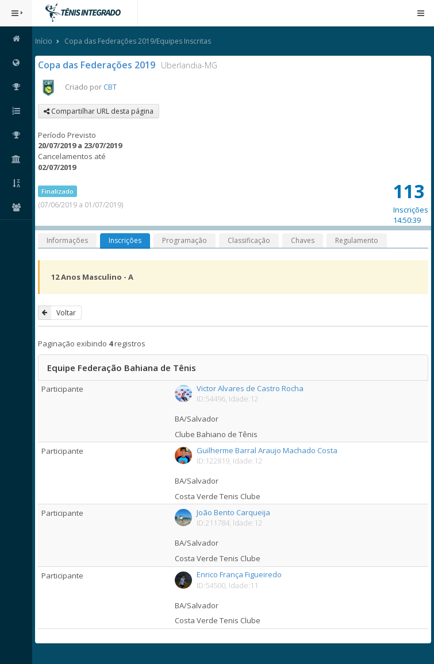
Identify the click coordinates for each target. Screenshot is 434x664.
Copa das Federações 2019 (96, 65)
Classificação (249, 240)
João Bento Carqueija (233, 512)
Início (43, 41)
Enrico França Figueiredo (239, 574)
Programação (184, 240)
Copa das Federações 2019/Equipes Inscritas (137, 41)
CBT (110, 87)
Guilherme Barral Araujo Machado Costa (267, 450)
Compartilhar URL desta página (98, 111)
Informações (67, 240)
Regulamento (356, 240)
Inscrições (125, 240)
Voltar (57, 313)
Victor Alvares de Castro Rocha (250, 388)
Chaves (302, 240)
